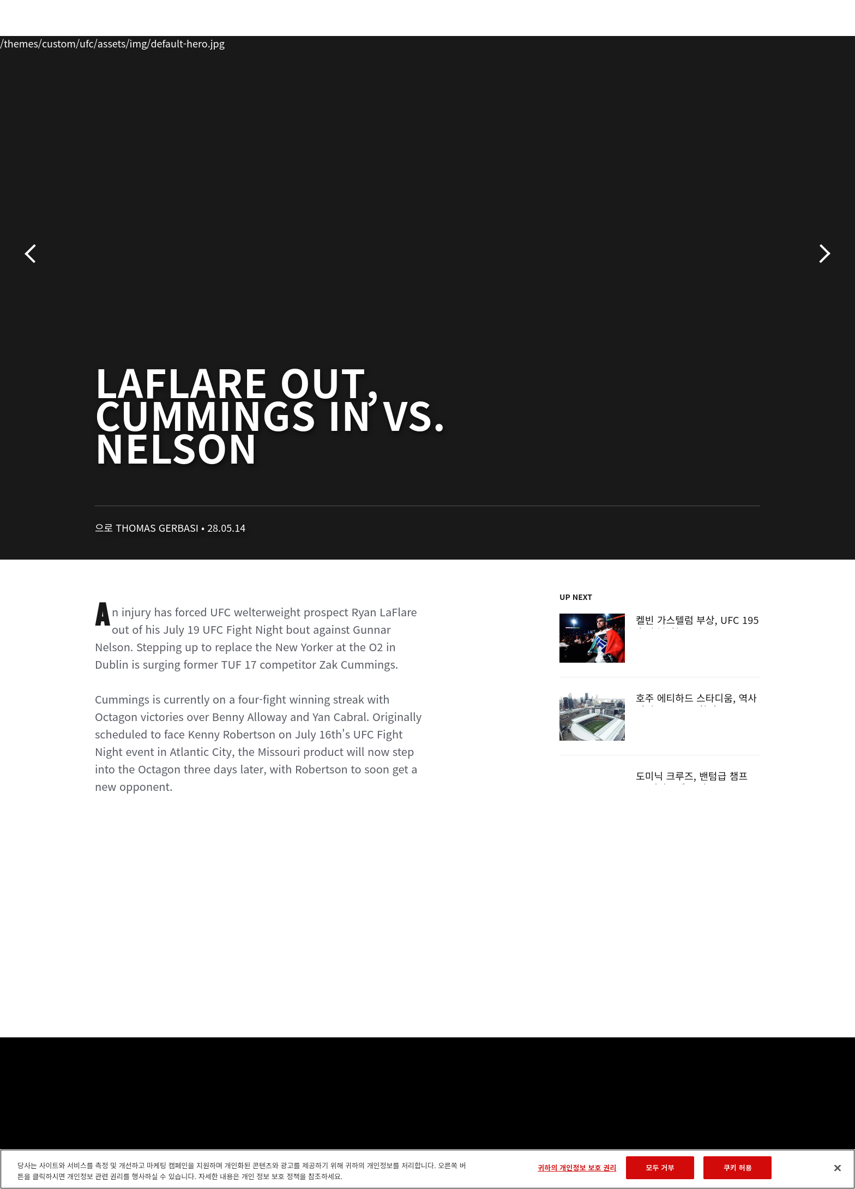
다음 (820, 253)
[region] (427, 1169)
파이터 (173, 41)
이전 (34, 253)
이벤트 (85, 41)
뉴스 (214, 41)
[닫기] (838, 1168)
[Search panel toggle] (766, 41)
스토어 (738, 41)
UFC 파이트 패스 (674, 41)
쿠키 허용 (738, 1167)
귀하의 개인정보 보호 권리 (577, 1167)
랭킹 (126, 41)
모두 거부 (660, 1167)
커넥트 (610, 41)
